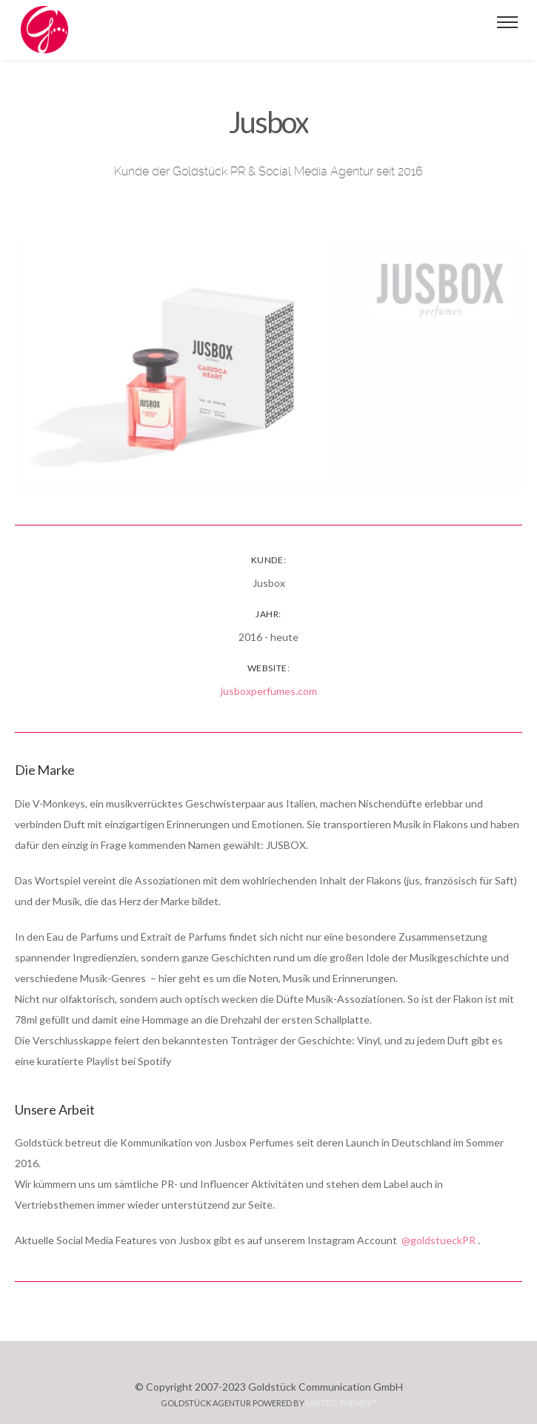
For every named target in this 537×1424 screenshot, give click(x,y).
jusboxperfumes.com (269, 691)
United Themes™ (341, 1403)
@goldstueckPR (438, 1240)
